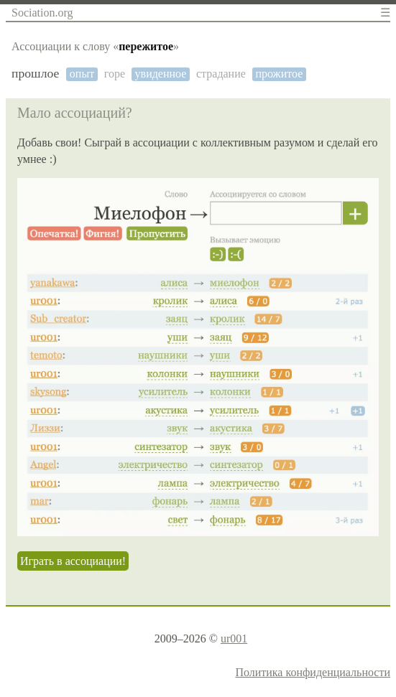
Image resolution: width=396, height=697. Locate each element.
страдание (221, 73)
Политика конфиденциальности (312, 672)
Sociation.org (42, 12)
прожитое (279, 73)
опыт (82, 73)
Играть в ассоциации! (73, 561)
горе (114, 73)
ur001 (234, 638)
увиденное (161, 73)
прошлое (35, 73)
